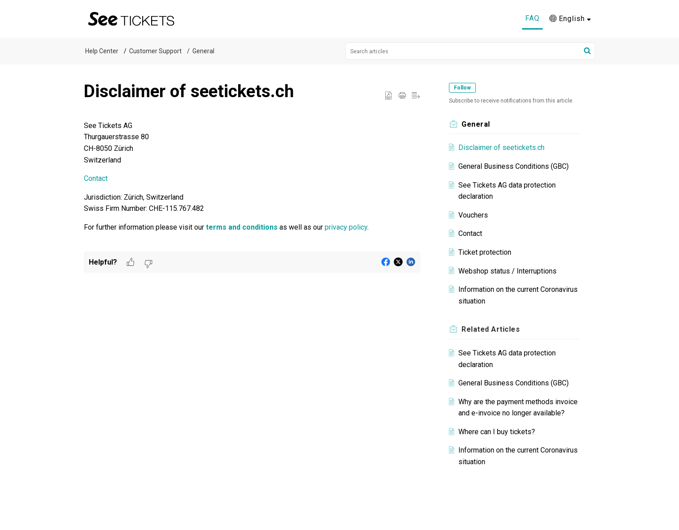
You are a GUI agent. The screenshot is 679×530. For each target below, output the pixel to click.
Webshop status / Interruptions (507, 271)
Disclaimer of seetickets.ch (501, 147)
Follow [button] (462, 88)
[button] (570, 19)
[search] (470, 51)
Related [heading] (490, 329)
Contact (96, 178)
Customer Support (155, 51)
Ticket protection (484, 252)
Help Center (101, 51)
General (203, 51)
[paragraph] (252, 186)
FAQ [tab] (532, 18)
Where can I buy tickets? (496, 431)
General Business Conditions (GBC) (513, 166)
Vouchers (473, 215)
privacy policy (346, 227)
